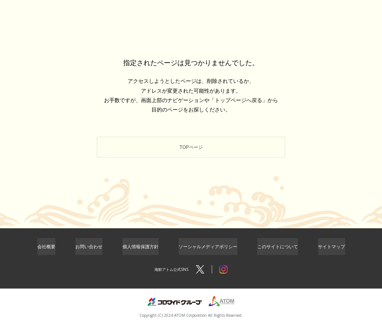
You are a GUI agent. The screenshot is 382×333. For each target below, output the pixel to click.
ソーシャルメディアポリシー (208, 253)
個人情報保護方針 (140, 253)
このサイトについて (277, 253)
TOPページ (191, 150)
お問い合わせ (88, 253)
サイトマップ (331, 253)
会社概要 (46, 253)
